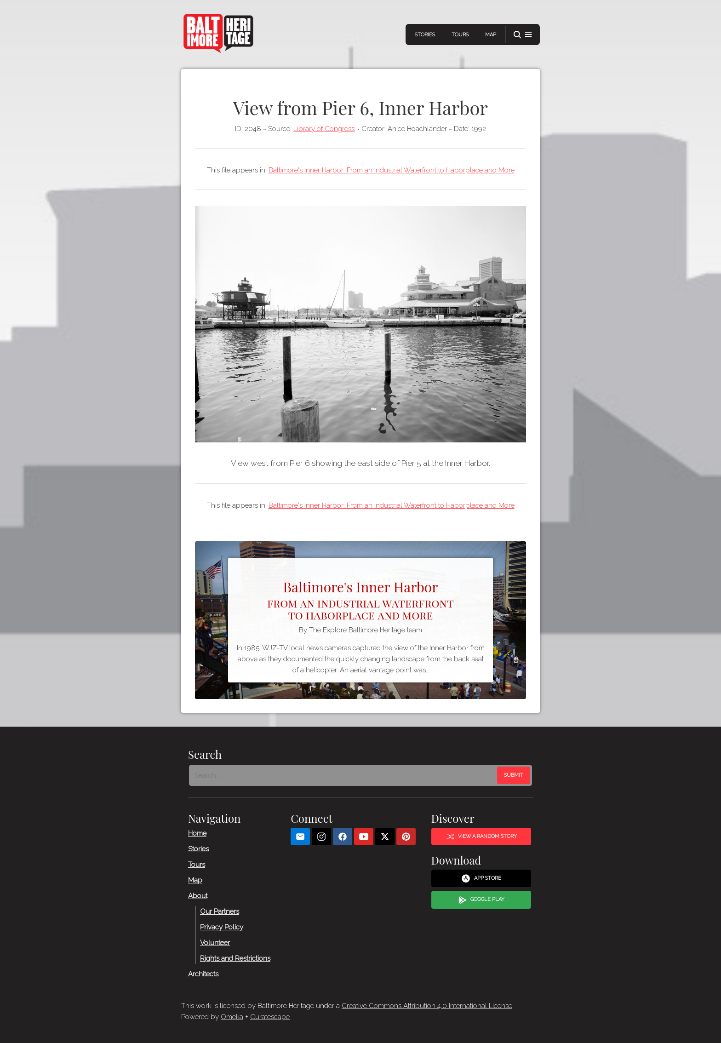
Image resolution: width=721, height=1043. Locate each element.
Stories (425, 35)
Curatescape (270, 1017)
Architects (203, 974)
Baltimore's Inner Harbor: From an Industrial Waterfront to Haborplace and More (392, 170)
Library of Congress (324, 129)
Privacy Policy (221, 927)
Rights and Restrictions (235, 958)
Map (490, 35)
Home (197, 833)
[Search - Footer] (344, 775)
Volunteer (215, 943)
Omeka (232, 1017)
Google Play (481, 900)
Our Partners (219, 911)
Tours (460, 35)
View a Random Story (481, 836)
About (197, 896)
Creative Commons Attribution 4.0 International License (427, 1006)
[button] (523, 35)
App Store (481, 878)
